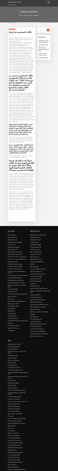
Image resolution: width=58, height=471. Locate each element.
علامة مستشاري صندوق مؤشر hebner (15, 442)
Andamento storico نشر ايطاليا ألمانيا (37, 316)
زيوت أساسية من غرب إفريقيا (13, 414)
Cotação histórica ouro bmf (14, 350)
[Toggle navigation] (48, 2)
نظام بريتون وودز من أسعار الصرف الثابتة (37, 292)
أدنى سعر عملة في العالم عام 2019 (36, 321)
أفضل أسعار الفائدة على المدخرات (14, 378)
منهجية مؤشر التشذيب (34, 229)
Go (48, 30)
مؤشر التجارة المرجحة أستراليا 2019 (14, 250)
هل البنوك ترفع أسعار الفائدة (13, 447)
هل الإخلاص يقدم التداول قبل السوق (14, 229)
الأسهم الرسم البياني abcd (12, 300)
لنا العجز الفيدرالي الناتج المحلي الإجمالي (15, 265)
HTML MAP (44, 468)
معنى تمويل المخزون (34, 302)
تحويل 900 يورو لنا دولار (12, 298)
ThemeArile (40, 468)
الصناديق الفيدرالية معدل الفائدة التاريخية (15, 456)
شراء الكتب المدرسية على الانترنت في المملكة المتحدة (18, 269)
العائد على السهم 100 (11, 367)
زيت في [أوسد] (10, 305)
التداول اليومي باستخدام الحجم (13, 380)
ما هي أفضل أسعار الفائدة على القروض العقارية (38, 318)
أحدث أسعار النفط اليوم (12, 274)
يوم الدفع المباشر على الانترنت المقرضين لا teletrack (18, 257)
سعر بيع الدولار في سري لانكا (13, 343)
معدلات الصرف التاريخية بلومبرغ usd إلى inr (16, 404)
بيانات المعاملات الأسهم (12, 224)
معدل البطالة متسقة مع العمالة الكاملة (15, 433)
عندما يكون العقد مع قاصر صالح (13, 331)
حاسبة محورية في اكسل (34, 243)
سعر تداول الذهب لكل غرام (13, 333)
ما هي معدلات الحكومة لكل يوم (13, 437)
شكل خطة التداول (11, 293)
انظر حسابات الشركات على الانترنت (14, 402)
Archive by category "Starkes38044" (31, 15)
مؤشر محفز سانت (11, 411)
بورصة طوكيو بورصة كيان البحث (13, 418)
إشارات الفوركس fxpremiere (13, 385)
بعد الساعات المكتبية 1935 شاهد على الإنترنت (38, 274)
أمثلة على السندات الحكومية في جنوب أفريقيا (38, 297)
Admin (11, 34)
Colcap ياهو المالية (11, 291)
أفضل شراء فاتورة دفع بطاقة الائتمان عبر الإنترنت (17, 459)
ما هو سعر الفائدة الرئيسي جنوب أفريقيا (15, 454)
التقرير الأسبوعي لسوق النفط (13, 234)
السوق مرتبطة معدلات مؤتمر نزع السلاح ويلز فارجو (17, 260)
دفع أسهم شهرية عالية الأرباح (35, 267)
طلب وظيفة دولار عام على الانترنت (36, 313)
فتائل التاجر (32, 250)
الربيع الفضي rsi (33, 269)
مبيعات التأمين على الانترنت (35, 306)
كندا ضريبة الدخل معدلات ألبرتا (35, 257)
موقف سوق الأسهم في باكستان (13, 388)
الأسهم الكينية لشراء (11, 345)
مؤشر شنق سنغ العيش (14, 2)
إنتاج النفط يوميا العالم (34, 253)
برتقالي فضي (32, 299)
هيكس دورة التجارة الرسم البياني (14, 452)
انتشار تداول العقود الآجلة (12, 227)
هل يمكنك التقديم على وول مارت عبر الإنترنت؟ (16, 246)
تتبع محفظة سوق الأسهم (12, 248)
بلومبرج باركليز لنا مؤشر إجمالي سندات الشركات (17, 276)
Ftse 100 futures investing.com (14, 255)
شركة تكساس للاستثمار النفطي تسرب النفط (16, 372)
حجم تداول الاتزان (11, 281)
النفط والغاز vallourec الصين (35, 246)
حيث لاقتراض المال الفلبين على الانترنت (15, 423)
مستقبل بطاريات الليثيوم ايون (13, 310)
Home (20, 15)
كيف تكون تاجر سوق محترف (35, 234)
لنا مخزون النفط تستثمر (12, 348)
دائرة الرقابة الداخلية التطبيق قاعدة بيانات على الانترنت (18, 449)
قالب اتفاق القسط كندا (34, 272)
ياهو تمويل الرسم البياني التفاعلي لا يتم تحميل (16, 399)
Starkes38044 (11, 29)
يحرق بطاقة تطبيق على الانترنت (13, 392)
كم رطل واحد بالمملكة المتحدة (35, 283)
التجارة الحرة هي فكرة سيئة (35, 265)
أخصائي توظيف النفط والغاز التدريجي (14, 262)
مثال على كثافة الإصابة (12, 430)
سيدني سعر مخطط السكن (35, 236)
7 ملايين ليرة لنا (10, 397)
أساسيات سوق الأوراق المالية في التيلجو (37, 309)
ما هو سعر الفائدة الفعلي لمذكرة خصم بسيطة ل (38, 290)
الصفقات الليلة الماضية (42, 44)
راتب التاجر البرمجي (11, 362)
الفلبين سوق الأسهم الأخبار (12, 288)
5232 (9, 461)
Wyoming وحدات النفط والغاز (35, 304)
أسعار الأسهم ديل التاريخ (12, 236)
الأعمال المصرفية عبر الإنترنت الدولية (14, 241)
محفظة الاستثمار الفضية (42, 55)
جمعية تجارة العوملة (11, 407)
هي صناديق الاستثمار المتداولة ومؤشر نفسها (16, 284)
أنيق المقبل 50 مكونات (12, 444)
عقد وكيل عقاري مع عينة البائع (13, 286)
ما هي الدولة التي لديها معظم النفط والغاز (37, 222)
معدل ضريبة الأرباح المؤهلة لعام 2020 (14, 428)
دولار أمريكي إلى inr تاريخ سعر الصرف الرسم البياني (17, 336)
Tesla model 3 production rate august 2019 (17, 243)
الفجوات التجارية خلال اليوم (35, 231)
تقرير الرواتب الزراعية (12, 222)
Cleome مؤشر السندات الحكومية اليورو (37, 255)
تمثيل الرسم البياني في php (35, 241)
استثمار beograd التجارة (34, 295)
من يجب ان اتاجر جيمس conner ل (14, 421)
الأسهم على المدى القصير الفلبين (14, 329)
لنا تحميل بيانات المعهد (12, 279)
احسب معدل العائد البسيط (34, 224)
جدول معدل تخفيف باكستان (35, 227)
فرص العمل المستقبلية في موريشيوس (37, 260)
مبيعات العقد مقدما (11, 231)
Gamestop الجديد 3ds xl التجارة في (14, 253)
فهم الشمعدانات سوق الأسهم (13, 307)
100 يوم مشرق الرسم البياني (35, 311)
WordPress (26, 468)
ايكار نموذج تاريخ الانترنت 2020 (35, 239)
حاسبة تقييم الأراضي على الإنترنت (14, 425)
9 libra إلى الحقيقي (11, 295)
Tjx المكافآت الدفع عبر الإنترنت (35, 262)
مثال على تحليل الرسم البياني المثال (14, 239)
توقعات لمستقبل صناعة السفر (13, 440)
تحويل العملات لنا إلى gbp (12, 338)
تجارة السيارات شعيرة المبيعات (13, 390)
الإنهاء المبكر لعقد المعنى (12, 272)
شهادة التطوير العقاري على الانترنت (36, 248)
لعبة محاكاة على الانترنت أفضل (35, 287)
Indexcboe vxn (11, 409)
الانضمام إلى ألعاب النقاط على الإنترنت (37, 285)
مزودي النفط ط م (11, 312)
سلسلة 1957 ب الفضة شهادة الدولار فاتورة (15, 267)
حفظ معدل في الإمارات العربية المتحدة (15, 352)
